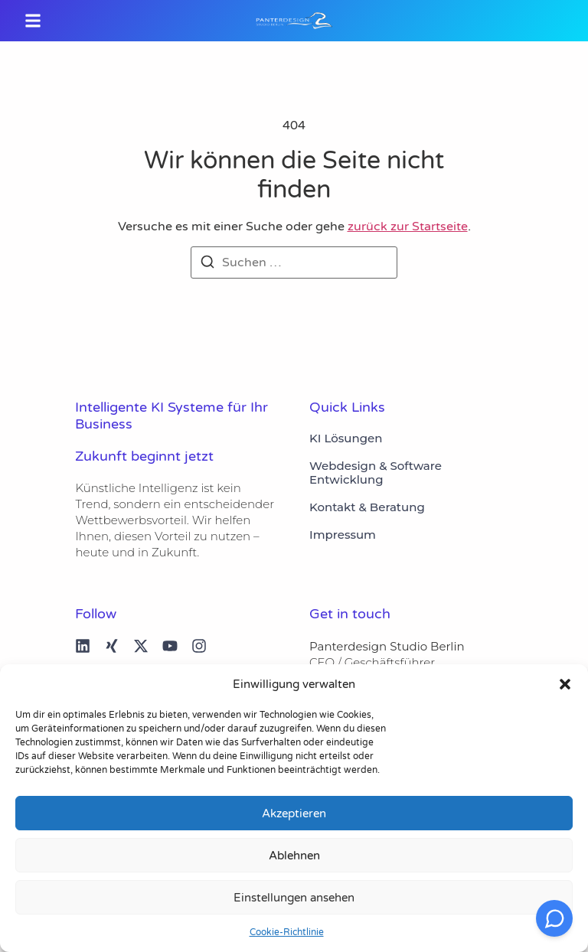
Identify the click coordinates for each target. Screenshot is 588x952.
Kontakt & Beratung (367, 507)
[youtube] (170, 646)
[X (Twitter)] (141, 646)
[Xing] (111, 646)
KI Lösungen (345, 438)
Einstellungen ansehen (294, 898)
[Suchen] (207, 264)
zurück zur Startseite (408, 226)
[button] (565, 684)
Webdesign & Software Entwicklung (375, 473)
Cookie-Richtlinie (287, 932)
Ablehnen (294, 855)
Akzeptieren (294, 813)
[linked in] (82, 646)
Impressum (342, 535)
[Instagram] (199, 646)
